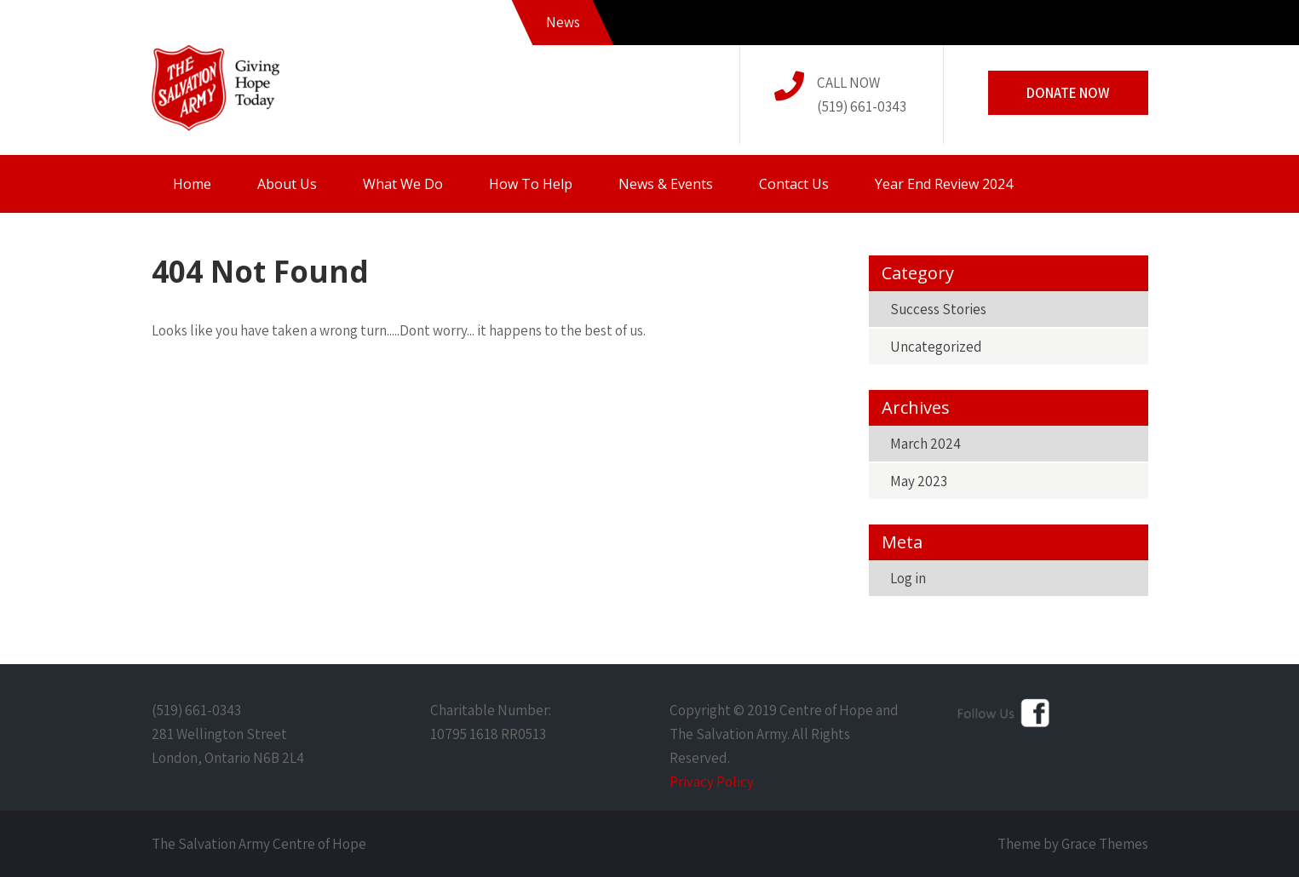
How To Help (530, 184)
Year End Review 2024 (944, 184)
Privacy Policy (712, 781)
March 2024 (925, 443)
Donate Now (1068, 92)
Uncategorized (936, 346)
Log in (908, 578)
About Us (287, 184)
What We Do (403, 184)
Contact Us (794, 184)
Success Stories (938, 309)
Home (192, 184)
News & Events (665, 184)
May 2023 (918, 481)
